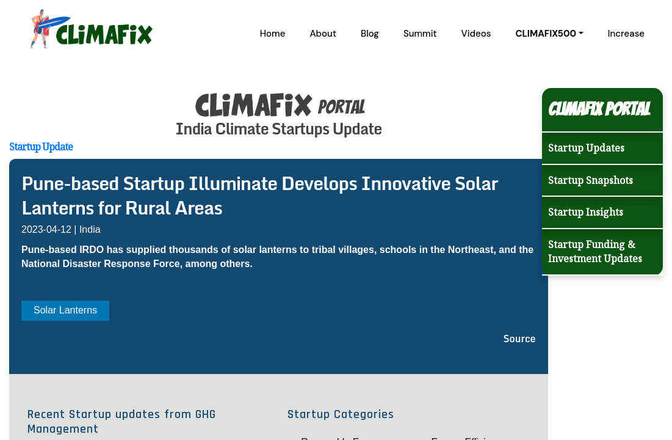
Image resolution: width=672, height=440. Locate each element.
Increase (626, 34)
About (322, 34)
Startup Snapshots (590, 180)
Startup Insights (585, 212)
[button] (549, 34)
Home (273, 34)
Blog (370, 34)
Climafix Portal (598, 109)
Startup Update (41, 146)
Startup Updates (586, 148)
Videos (476, 34)
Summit (420, 34)
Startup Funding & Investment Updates (595, 251)
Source (520, 338)
